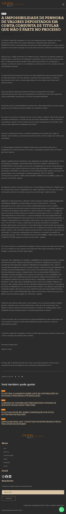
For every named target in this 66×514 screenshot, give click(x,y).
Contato (5, 466)
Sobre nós (6, 452)
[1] (3, 61)
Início (5, 448)
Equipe (5, 459)
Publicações (7, 462)
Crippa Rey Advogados (7, 34)
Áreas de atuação (8, 455)
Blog (3, 13)
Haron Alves (18, 510)
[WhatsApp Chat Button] (61, 509)
